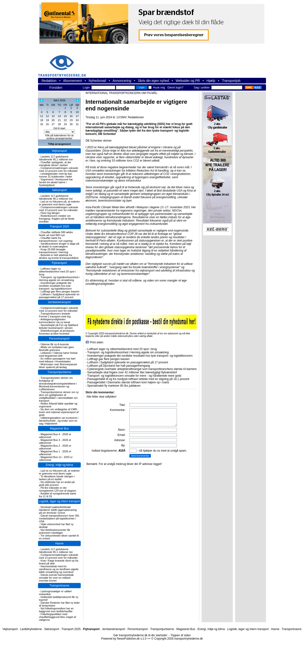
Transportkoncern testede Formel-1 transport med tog (55, 315)
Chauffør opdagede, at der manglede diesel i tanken (55, 164)
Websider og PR (188, 81)
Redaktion (49, 81)
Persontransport (59, 338)
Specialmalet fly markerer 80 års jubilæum (113, 385)
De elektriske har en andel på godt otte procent (57, 483)
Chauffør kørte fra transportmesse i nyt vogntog (55, 239)
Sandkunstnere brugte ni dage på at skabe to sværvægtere (59, 245)
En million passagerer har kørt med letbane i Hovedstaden (57, 360)
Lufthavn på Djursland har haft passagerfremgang (118, 365)
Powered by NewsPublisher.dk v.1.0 (124, 638)
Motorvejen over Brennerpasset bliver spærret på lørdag (58, 366)
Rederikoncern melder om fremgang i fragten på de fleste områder (56, 218)
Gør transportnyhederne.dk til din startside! (140, 635)
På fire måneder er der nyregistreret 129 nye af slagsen (57, 489)
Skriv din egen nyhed (153, 81)
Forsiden (55, 87)
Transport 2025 (59, 226)
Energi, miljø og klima (59, 465)
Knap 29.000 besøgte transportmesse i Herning (53, 251)
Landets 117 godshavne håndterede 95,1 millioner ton (56, 158)
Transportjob (231, 81)
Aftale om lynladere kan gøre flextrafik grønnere (56, 348)
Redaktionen (136, 117)
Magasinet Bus (59, 428)
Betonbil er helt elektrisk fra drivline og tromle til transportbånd (58, 256)
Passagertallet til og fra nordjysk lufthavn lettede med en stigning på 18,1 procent (138, 379)
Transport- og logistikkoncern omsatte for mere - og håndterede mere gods (134, 375)
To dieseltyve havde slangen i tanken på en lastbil (57, 478)
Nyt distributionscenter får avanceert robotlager (54, 531)
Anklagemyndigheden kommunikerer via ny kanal (54, 321)
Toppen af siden (181, 635)
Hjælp (211, 81)
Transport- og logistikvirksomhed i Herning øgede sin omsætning (59, 278)
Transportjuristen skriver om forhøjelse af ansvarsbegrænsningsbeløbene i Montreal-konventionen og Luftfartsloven (58, 383)
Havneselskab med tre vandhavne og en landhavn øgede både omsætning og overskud (58, 569)
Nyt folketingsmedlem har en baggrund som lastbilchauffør (56, 610)
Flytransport (59, 263)
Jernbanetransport (59, 302)
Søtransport (59, 190)
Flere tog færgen (50, 213)
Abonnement (72, 81)
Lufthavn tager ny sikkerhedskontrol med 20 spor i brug (57, 271)
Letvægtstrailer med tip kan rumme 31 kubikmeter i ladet (55, 175)
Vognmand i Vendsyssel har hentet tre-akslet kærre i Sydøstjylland (56, 182)
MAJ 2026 (60, 100)
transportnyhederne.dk (64, 63)
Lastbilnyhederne (31, 629)
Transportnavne (59, 585)
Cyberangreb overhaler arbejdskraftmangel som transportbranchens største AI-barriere (141, 369)
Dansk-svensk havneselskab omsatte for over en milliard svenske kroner (56, 577)
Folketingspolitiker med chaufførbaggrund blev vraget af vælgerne (57, 617)
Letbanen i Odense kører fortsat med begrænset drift (58, 354)
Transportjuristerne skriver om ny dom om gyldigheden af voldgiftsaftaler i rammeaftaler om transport (59, 396)
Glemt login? (175, 87)
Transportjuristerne (59, 372)
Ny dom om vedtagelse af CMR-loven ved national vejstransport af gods (59, 412)
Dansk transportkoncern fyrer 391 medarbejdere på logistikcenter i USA (59, 518)
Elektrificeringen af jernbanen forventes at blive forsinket (56, 332)
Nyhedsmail (97, 81)
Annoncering (122, 81)
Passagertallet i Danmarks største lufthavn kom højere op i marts (128, 382)
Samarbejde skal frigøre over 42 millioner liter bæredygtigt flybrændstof (132, 372)
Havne (59, 543)
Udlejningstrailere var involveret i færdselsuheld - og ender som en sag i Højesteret (58, 420)
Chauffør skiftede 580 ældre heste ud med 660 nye (56, 234)
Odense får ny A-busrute (55, 344)
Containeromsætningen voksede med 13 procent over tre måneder (58, 169)
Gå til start (59, 128)
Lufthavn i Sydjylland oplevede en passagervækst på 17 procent (59, 296)
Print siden (96, 342)
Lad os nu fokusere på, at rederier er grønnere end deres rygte (59, 203)
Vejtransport (59, 151)
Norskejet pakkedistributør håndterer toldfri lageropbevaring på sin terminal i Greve (58, 510)
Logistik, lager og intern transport (59, 501)
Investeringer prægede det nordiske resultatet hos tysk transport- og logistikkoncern (55, 285)
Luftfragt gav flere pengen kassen (60, 291)
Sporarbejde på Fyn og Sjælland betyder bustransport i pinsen (58, 326)
